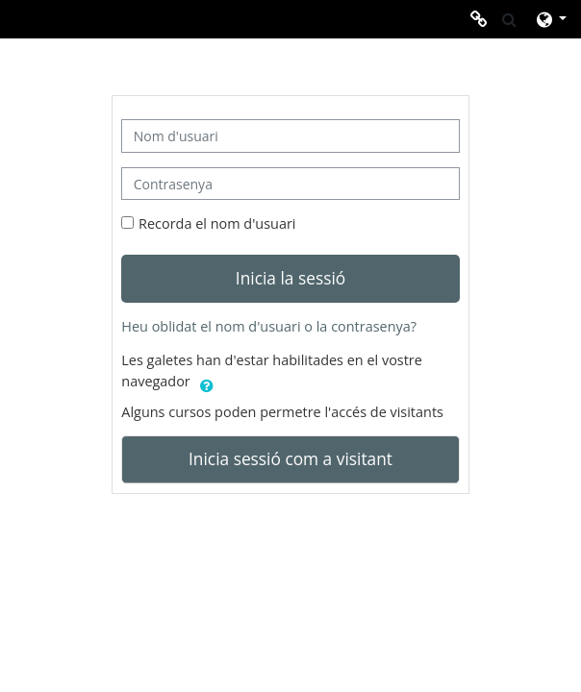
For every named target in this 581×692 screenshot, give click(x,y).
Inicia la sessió (290, 277)
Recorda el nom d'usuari (217, 223)
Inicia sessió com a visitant (290, 458)
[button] (509, 19)
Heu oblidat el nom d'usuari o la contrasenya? (269, 326)
